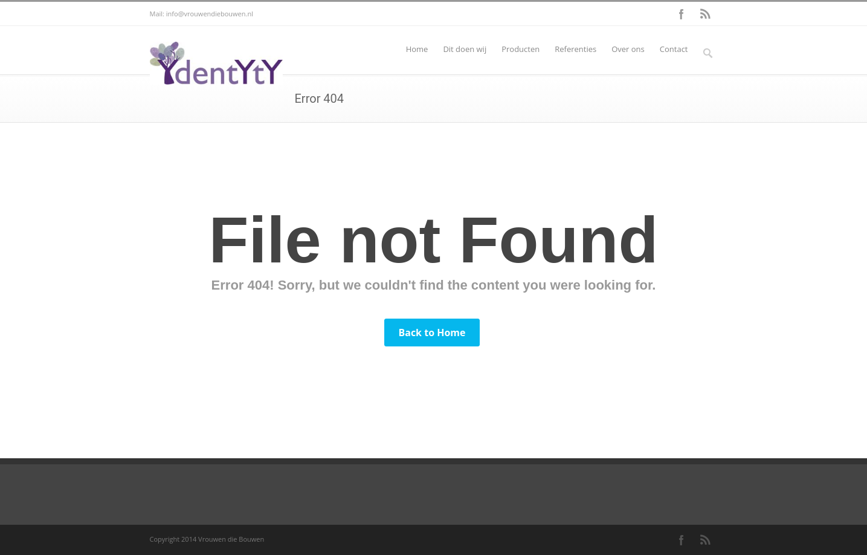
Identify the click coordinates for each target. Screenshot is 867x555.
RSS (706, 14)
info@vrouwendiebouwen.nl (209, 13)
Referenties (575, 49)
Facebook (681, 14)
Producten (520, 49)
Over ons (628, 49)
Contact (674, 49)
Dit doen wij (464, 49)
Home (417, 49)
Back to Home (431, 332)
